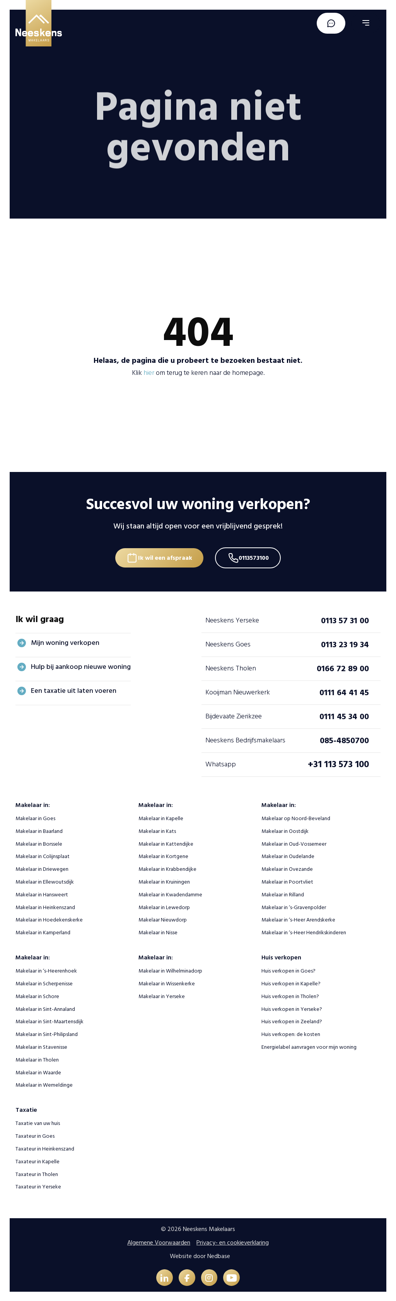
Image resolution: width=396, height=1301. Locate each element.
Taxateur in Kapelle (37, 1160)
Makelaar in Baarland (39, 830)
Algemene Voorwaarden (158, 1242)
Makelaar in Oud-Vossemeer (293, 842)
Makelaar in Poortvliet (287, 881)
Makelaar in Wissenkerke (166, 982)
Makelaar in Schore (37, 995)
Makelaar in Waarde (38, 1071)
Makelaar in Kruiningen (164, 881)
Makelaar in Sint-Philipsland (46, 1033)
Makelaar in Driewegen (41, 868)
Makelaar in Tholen (37, 1059)
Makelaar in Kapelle (160, 817)
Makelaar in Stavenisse (41, 1046)
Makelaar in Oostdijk (285, 830)
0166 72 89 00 (343, 667)
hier (148, 372)
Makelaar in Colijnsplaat (42, 855)
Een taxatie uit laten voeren (73, 690)
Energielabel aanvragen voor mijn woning (309, 1046)
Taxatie (26, 1109)
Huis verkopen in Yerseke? (291, 1008)
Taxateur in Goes (35, 1135)
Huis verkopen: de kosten (290, 1033)
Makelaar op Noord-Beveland (295, 817)
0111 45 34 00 (344, 715)
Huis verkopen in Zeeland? (291, 1020)
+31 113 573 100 (338, 763)
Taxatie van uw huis (37, 1122)
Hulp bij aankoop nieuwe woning (81, 666)
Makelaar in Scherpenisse (44, 982)
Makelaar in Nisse (158, 931)
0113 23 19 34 (345, 643)
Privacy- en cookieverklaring (232, 1242)
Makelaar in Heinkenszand (45, 906)
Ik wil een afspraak (164, 556)
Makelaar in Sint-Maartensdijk (49, 1020)
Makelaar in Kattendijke (165, 842)
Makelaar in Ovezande (287, 868)
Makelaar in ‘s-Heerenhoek (46, 970)
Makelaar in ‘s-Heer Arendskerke (298, 919)
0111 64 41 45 (344, 691)
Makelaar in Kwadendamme (170, 893)
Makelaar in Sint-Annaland (45, 1008)
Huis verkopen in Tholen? (290, 995)
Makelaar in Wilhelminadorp (170, 970)
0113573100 (256, 556)
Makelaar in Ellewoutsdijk (44, 881)
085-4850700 (344, 739)
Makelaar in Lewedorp (164, 906)
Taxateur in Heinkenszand (44, 1148)
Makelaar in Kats (157, 830)
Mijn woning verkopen (65, 642)
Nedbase (218, 1255)
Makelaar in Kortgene (163, 855)
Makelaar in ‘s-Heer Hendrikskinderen (303, 931)
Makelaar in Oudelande (287, 855)
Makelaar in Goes (35, 817)
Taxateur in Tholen (36, 1173)
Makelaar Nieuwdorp (162, 919)
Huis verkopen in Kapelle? (291, 982)
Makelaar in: (32, 804)
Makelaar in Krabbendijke (167, 868)
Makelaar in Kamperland (42, 931)
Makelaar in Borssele (38, 842)
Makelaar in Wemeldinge (44, 1084)
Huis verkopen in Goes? (288, 970)
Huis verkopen (281, 957)
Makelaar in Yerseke (161, 995)
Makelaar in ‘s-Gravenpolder (293, 906)
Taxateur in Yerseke (38, 1185)
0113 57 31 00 (345, 619)
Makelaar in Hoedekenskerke (49, 919)
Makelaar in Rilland (282, 893)
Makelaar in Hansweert (41, 893)
